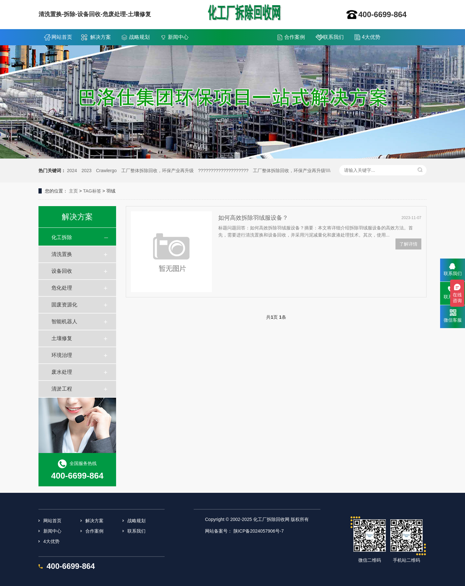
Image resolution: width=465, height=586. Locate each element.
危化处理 (61, 288)
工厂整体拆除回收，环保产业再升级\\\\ (291, 170)
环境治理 (61, 355)
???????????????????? (223, 170)
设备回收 (61, 271)
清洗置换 (61, 254)
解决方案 (100, 37)
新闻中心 (178, 37)
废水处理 (61, 372)
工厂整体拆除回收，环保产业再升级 (157, 170)
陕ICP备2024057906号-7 (258, 531)
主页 (73, 190)
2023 (86, 170)
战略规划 (139, 37)
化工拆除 (61, 237)
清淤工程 (61, 389)
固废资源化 (64, 304)
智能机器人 (64, 321)
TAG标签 (92, 190)
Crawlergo (106, 170)
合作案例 (294, 37)
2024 (72, 170)
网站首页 (61, 37)
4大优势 (371, 37)
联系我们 (333, 37)
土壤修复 (61, 338)
